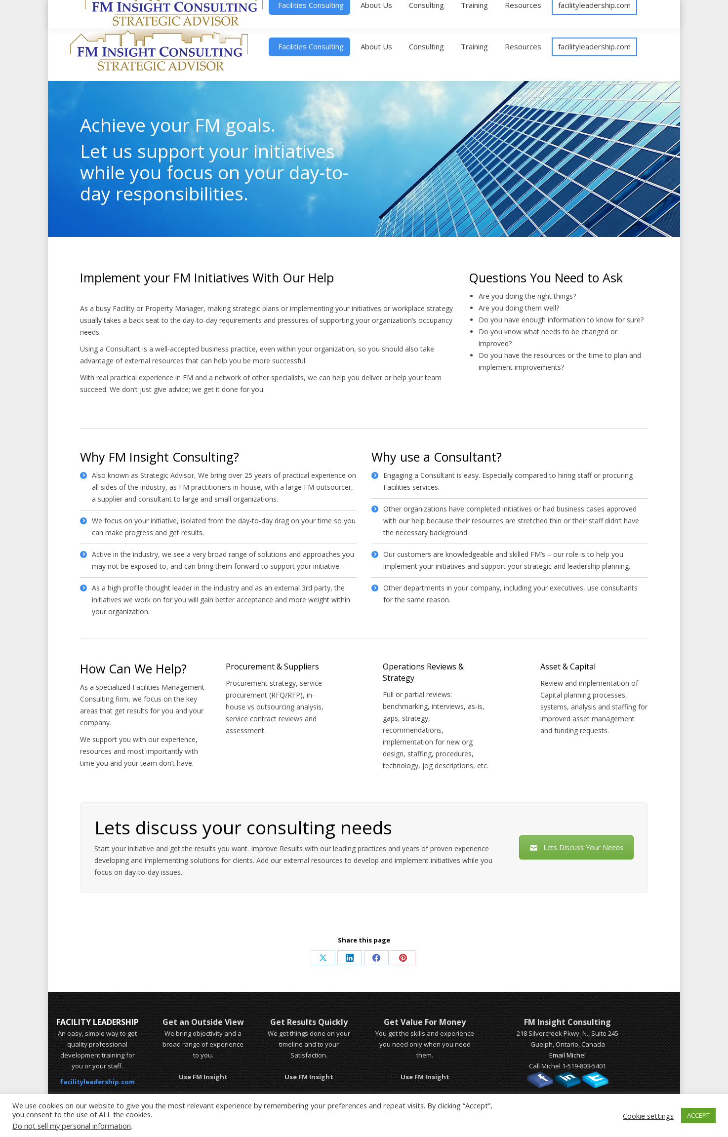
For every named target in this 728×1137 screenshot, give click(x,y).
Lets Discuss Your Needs (576, 847)
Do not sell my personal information (71, 1126)
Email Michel (567, 1055)
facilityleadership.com (97, 1081)
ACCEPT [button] (698, 1115)
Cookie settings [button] (648, 1115)
